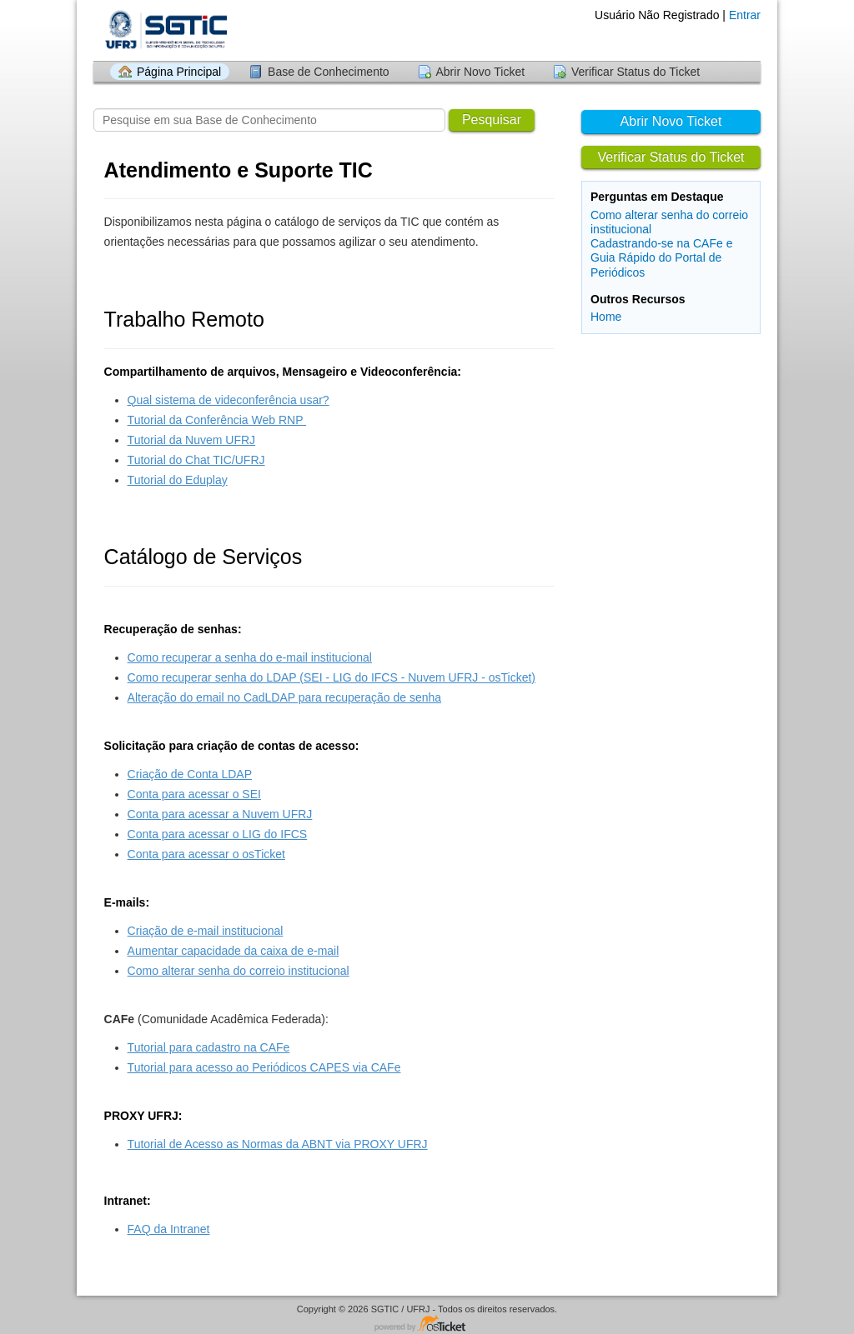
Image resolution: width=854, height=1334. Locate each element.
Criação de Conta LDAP (190, 774)
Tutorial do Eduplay (178, 480)
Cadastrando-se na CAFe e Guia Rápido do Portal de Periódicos (661, 257)
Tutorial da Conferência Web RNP (217, 420)
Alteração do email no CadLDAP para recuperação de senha (284, 697)
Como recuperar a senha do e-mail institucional (250, 657)
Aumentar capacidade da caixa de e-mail (233, 950)
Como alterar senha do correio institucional (238, 970)
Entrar (745, 15)
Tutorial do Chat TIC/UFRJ (196, 460)
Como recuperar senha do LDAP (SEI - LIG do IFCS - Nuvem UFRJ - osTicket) (331, 677)
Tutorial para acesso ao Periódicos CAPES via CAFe (264, 1067)
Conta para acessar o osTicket (206, 854)
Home (605, 316)
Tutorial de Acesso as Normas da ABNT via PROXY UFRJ (278, 1144)
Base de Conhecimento (328, 71)
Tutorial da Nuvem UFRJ (192, 440)
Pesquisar (491, 119)
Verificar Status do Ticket (635, 71)
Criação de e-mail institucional (206, 930)
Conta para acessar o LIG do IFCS (218, 834)
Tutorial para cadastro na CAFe (209, 1047)
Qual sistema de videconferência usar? (228, 400)
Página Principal (179, 71)
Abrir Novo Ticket (480, 71)
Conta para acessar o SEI (194, 794)
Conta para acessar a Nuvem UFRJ (220, 814)
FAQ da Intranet (169, 1229)
